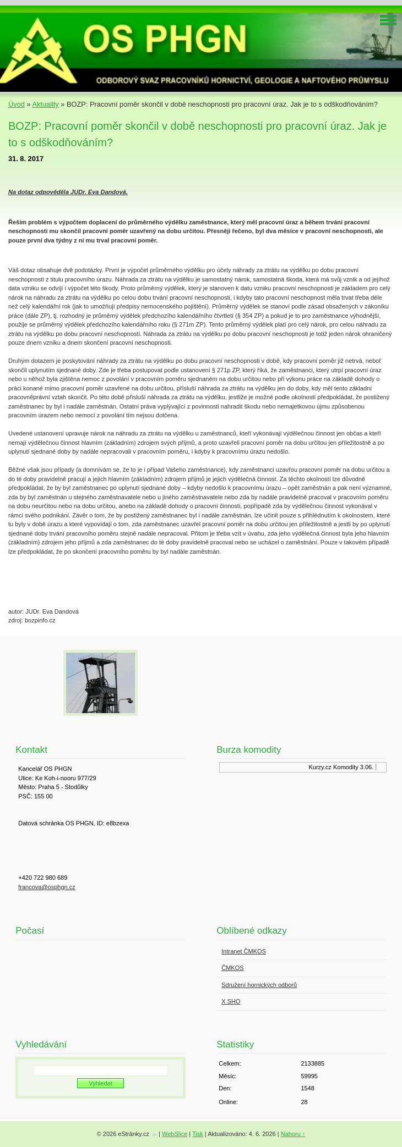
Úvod (16, 104)
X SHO (230, 1001)
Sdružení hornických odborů (259, 984)
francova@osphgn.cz (46, 887)
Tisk (197, 1134)
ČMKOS (232, 967)
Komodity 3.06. (355, 767)
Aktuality (45, 104)
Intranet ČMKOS (243, 951)
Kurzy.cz (321, 767)
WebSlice (174, 1134)
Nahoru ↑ (293, 1134)
